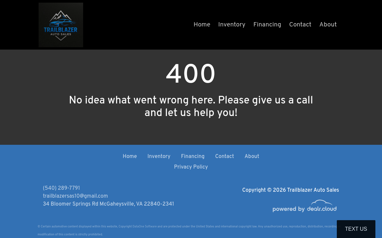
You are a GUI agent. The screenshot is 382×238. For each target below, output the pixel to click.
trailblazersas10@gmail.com (75, 196)
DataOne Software (145, 226)
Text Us (356, 229)
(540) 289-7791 (61, 188)
